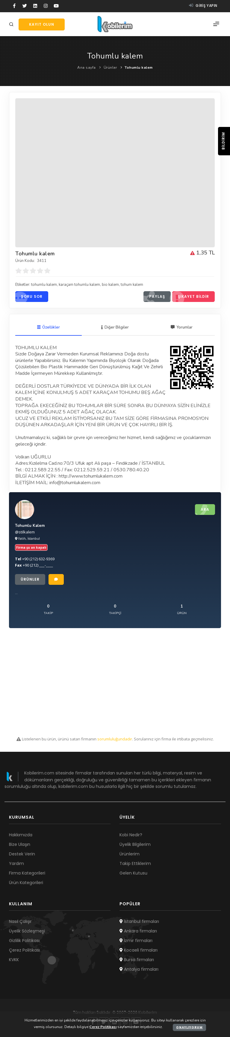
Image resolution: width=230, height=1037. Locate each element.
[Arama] (12, 24)
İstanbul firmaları (139, 921)
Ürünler (110, 67)
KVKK (14, 960)
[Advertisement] (115, 682)
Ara (202, 509)
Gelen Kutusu (133, 873)
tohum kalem (132, 284)
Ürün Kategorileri (26, 883)
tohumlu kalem (44, 284)
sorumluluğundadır (114, 739)
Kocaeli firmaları (138, 950)
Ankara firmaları (138, 931)
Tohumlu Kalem (30, 525)
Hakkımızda (20, 835)
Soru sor (29, 296)
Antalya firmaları (138, 969)
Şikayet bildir (190, 296)
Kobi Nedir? (130, 835)
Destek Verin (22, 854)
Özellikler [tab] (48, 327)
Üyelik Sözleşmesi (27, 931)
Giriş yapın (203, 5)
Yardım (16, 863)
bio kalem (110, 284)
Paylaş (154, 296)
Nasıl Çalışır (20, 921)
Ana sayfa (86, 67)
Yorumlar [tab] (182, 327)
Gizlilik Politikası (24, 941)
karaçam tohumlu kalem (79, 284)
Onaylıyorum (189, 1027)
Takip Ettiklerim (135, 863)
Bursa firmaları (136, 960)
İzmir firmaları (135, 941)
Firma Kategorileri (27, 873)
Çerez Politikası (24, 950)
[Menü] (216, 24)
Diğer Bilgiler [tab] (115, 327)
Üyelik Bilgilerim (135, 844)
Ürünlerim (129, 854)
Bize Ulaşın (19, 844)
